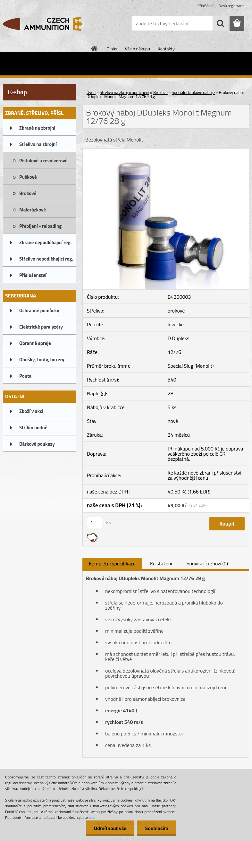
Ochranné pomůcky (39, 310)
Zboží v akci (31, 411)
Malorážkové (32, 209)
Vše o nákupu (137, 48)
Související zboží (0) (207, 563)
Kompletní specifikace (112, 563)
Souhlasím (156, 828)
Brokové (27, 193)
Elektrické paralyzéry (41, 326)
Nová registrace (231, 6)
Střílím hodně (33, 427)
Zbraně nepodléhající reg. (45, 242)
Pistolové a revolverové (43, 160)
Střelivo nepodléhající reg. (46, 258)
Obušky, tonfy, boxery (41, 359)
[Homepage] (95, 48)
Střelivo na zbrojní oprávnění (38, 146)
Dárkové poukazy (37, 444)
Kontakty (166, 48)
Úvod (91, 92)
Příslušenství (32, 275)
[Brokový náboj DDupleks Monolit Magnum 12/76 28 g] (166, 151)
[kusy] (95, 522)
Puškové (28, 177)
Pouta (25, 376)
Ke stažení (161, 563)
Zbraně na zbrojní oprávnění (37, 130)
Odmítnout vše (110, 828)
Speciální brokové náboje (193, 92)
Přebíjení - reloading (40, 226)
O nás (111, 48)
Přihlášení (205, 6)
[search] (220, 23)
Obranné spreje (35, 343)
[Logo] (47, 24)
